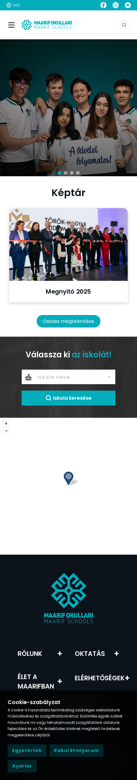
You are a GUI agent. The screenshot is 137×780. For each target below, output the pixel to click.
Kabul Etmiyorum (76, 750)
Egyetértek (27, 750)
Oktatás (90, 653)
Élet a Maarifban (36, 681)
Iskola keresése (68, 398)
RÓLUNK (30, 653)
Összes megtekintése (68, 321)
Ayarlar (22, 766)
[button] (59, 173)
